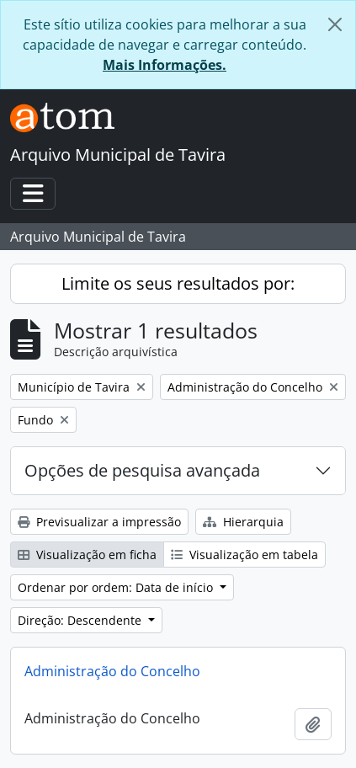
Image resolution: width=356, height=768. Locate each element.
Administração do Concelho (112, 671)
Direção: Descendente (81, 620)
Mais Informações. (164, 65)
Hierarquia (243, 522)
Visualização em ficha (87, 555)
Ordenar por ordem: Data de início (117, 587)
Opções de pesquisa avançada (142, 470)
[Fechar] (335, 24)
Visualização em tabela (244, 555)
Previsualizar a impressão (99, 522)
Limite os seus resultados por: (178, 283)
